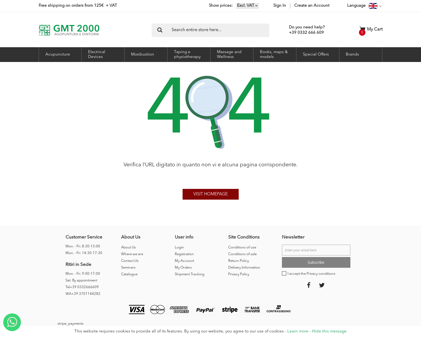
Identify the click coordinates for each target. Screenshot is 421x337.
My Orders (183, 267)
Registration (184, 254)
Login (179, 247)
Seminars (128, 267)
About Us (128, 247)
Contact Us (130, 261)
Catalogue (129, 274)
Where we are (132, 254)
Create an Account (311, 6)
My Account (184, 261)
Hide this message (329, 331)
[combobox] (210, 30)
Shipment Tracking (189, 274)
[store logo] (69, 30)
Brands (352, 55)
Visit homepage (210, 194)
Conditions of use (242, 247)
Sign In (279, 6)
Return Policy (238, 261)
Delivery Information (244, 267)
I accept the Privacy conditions (311, 274)
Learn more (298, 331)
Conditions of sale (242, 254)
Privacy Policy (238, 274)
